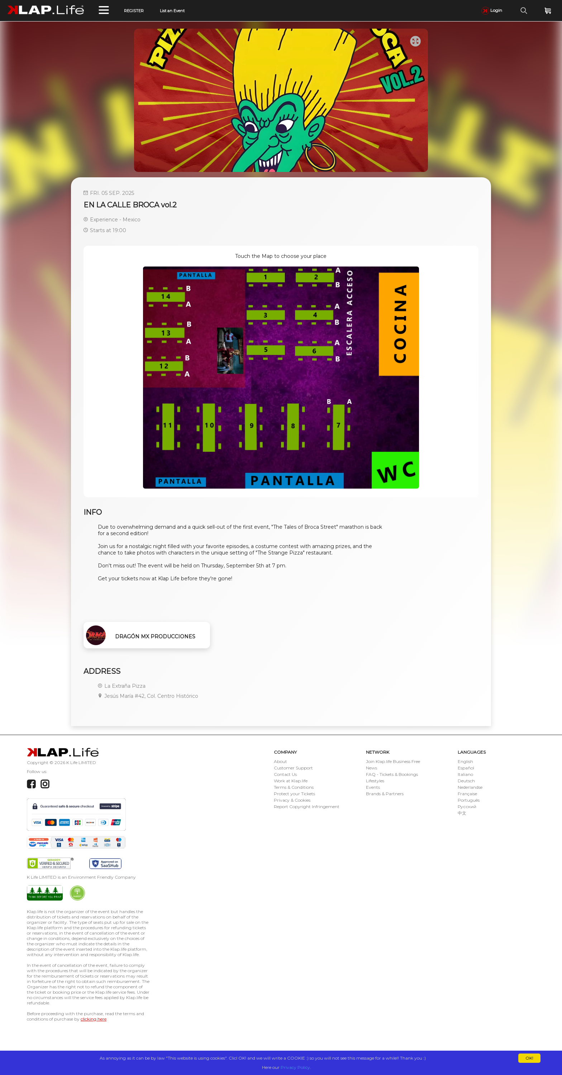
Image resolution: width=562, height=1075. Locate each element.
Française (467, 793)
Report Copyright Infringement (306, 806)
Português (469, 800)
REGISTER (134, 10)
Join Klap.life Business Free (393, 761)
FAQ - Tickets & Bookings (392, 774)
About (280, 761)
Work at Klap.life (291, 780)
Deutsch (466, 780)
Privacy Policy (295, 1067)
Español (466, 768)
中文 (462, 813)
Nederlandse (470, 787)
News (371, 768)
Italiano (465, 774)
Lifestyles (375, 780)
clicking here (93, 1019)
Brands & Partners (385, 793)
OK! (529, 1058)
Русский (467, 806)
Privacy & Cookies (292, 800)
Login (491, 10)
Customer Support (293, 768)
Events (373, 787)
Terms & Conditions (294, 787)
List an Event (172, 10)
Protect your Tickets (294, 793)
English (465, 761)
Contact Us (285, 774)
